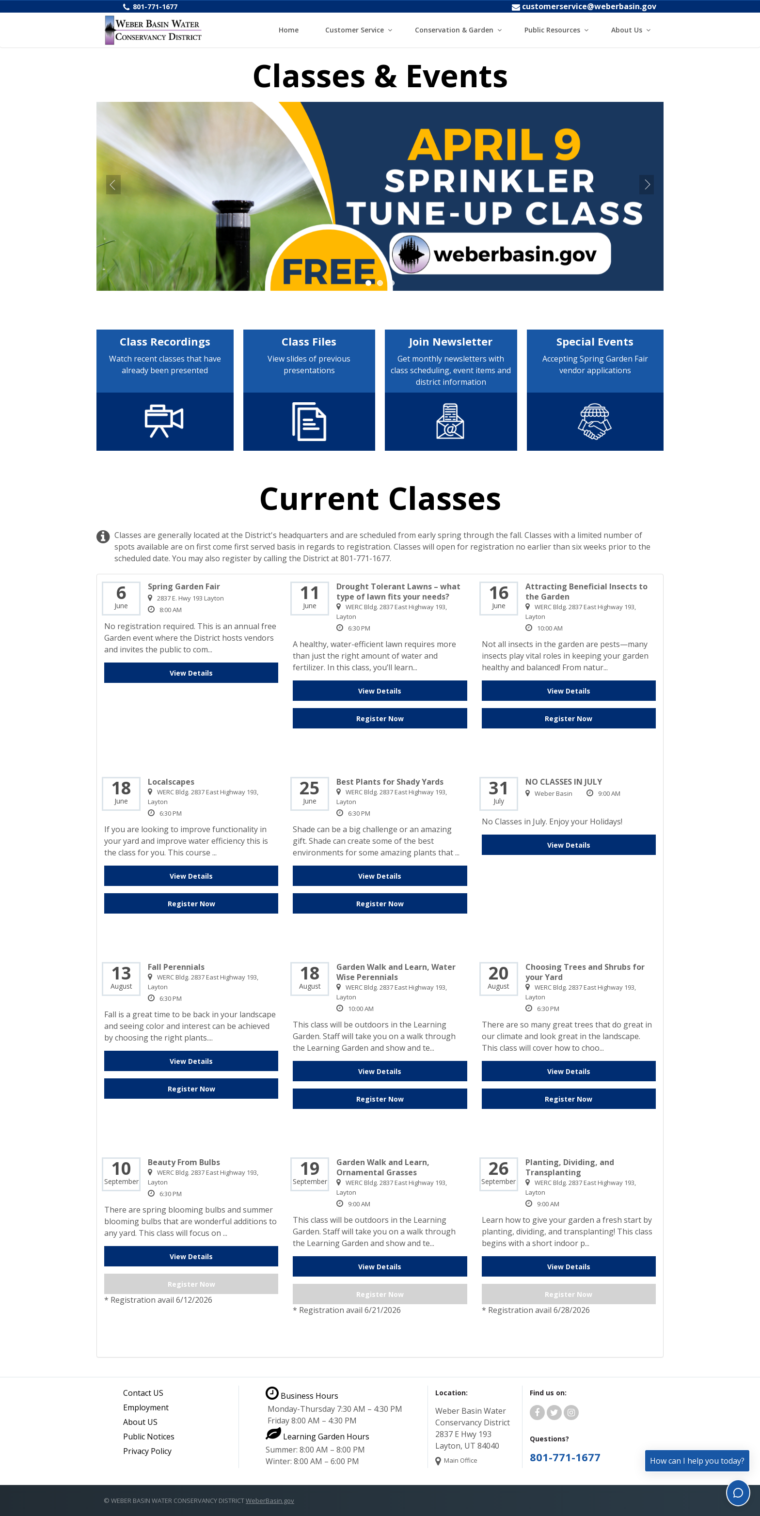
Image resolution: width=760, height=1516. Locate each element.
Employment (146, 1407)
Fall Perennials (176, 967)
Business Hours (302, 1395)
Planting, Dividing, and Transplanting (569, 1167)
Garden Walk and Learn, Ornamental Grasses (382, 1167)
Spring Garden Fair (184, 587)
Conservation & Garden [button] (454, 29)
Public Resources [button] (552, 29)
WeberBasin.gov (270, 1500)
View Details (191, 673)
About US (140, 1422)
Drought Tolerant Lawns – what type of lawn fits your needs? (398, 592)
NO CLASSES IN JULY (563, 782)
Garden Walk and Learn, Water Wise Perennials (396, 972)
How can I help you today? (697, 1460)
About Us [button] (626, 29)
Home (289, 29)
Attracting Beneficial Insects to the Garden (586, 592)
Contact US (143, 1393)
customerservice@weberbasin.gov (589, 6)
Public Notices (148, 1436)
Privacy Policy (147, 1451)
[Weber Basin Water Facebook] (537, 1412)
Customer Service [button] (354, 29)
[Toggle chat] (738, 1492)
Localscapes (171, 782)
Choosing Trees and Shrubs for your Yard (585, 972)
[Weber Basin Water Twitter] (554, 1412)
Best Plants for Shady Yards (389, 782)
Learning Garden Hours (317, 1436)
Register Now (380, 718)
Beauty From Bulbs (184, 1162)
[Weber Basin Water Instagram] (571, 1412)
